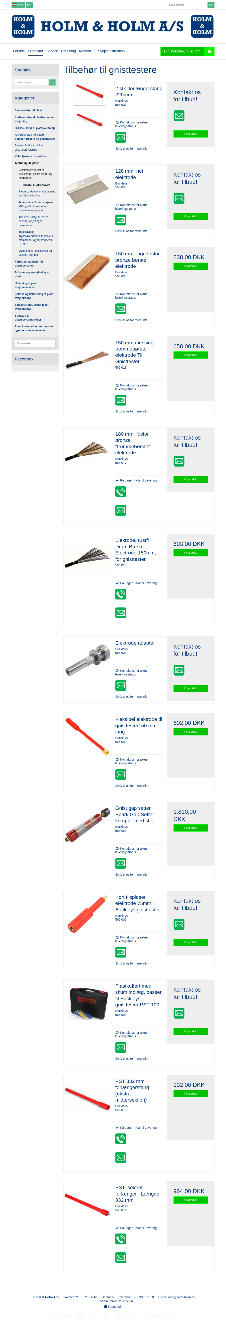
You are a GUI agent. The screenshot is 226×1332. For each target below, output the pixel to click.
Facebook (112, 1306)
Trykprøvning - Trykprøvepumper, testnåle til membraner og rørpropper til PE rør (36, 238)
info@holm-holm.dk (181, 1297)
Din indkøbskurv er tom (189, 51)
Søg (211, 4)
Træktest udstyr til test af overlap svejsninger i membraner (33, 221)
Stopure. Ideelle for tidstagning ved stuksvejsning (37, 193)
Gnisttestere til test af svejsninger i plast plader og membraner (35, 174)
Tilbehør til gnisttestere (36, 184)
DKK (29, 4)
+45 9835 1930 (143, 1297)
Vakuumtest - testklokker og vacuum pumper (35, 252)
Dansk (18, 4)
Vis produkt (190, 133)
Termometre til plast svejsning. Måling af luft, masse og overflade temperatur (37, 206)
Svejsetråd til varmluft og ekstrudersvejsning (29, 147)
